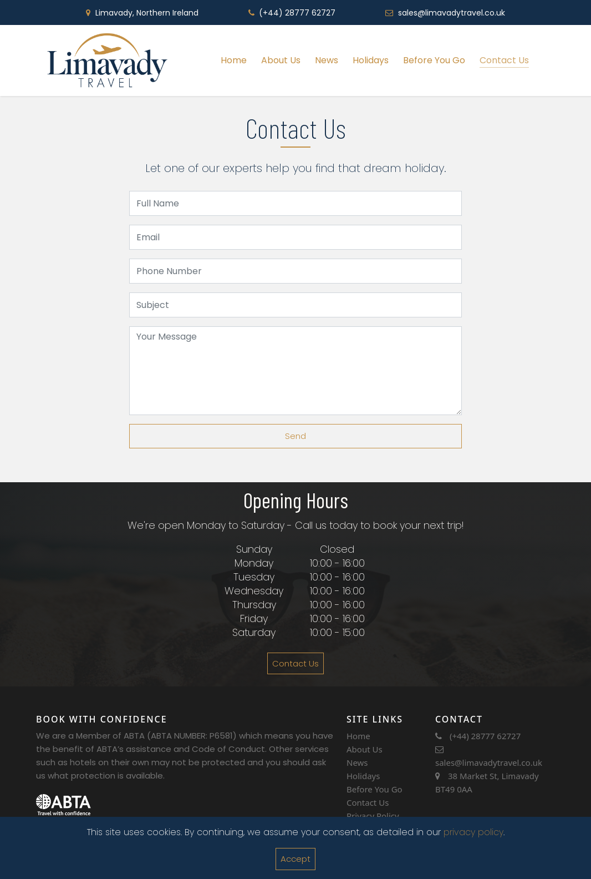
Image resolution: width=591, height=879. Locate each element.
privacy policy (473, 832)
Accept (295, 859)
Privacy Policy (373, 815)
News (326, 60)
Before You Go (434, 60)
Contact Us (504, 60)
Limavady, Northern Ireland (146, 12)
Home (234, 60)
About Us (280, 60)
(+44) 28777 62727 (297, 12)
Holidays (371, 60)
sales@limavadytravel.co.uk (451, 12)
